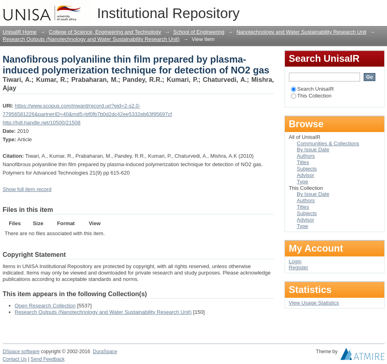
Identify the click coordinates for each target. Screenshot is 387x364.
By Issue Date (313, 149)
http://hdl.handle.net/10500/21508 (42, 123)
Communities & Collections (328, 143)
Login (378, 10)
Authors (306, 156)
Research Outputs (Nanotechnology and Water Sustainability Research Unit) (91, 39)
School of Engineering (198, 32)
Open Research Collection (45, 306)
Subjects (307, 169)
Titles (303, 162)
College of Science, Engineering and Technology (105, 32)
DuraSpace (105, 351)
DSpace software (21, 351)
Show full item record (27, 189)
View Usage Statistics (314, 303)
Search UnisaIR (312, 89)
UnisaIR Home (20, 32)
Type (302, 182)
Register (298, 267)
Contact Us (15, 359)
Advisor (305, 175)
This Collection (311, 96)
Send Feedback (48, 359)
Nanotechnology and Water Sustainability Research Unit (301, 32)
